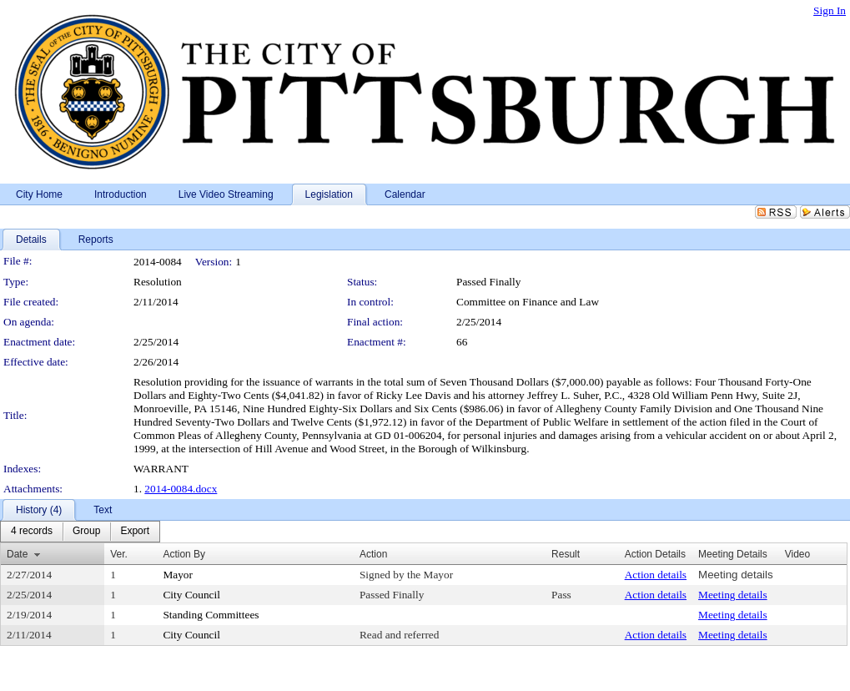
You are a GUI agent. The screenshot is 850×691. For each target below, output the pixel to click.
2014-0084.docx (180, 488)
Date (17, 554)
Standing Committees (211, 614)
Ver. (119, 554)
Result (565, 554)
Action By (184, 554)
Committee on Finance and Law (527, 301)
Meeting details (735, 574)
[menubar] (80, 531)
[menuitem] (32, 532)
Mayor (178, 574)
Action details (656, 574)
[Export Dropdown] (134, 532)
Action (373, 554)
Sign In (829, 10)
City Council (191, 594)
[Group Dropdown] (86, 532)
